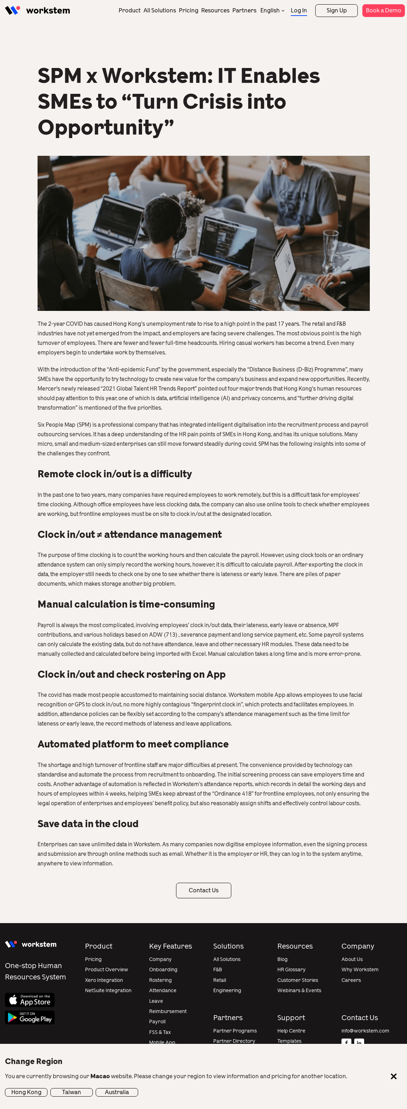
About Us (352, 959)
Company (160, 959)
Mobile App (162, 1042)
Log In (299, 10)
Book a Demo (383, 10)
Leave (156, 1001)
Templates (289, 1041)
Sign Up (337, 10)
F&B (217, 969)
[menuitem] (272, 10)
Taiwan (71, 1092)
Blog (282, 959)
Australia (117, 1092)
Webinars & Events (299, 990)
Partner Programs (235, 1031)
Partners (244, 10)
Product (130, 10)
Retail (219, 980)
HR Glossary (291, 969)
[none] (272, 10)
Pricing (188, 10)
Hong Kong (26, 1092)
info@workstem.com (365, 1031)
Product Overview (106, 969)
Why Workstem (360, 969)
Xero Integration (104, 980)
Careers (351, 980)
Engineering (227, 990)
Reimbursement (168, 1011)
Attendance (162, 990)
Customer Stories (297, 980)
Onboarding (163, 969)
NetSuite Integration (108, 990)
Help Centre (291, 1031)
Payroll (157, 1021)
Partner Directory (234, 1041)
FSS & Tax (160, 1032)
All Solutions (159, 10)
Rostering (160, 980)
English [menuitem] (270, 10)
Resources (215, 10)
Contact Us (204, 890)
